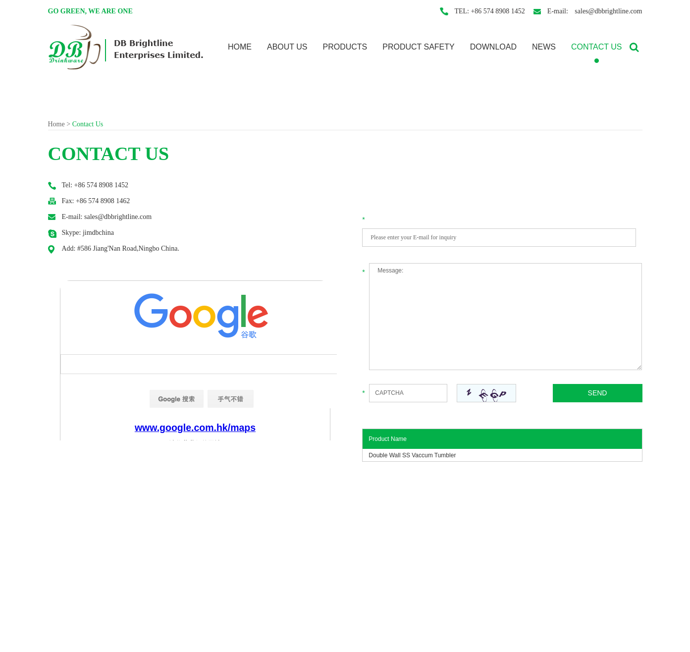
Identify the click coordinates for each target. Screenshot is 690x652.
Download (493, 47)
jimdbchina (98, 232)
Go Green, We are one (90, 11)
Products (344, 47)
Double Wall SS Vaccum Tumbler (412, 455)
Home (240, 47)
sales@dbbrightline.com (607, 11)
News (544, 47)
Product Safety (418, 47)
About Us (287, 47)
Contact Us (596, 47)
